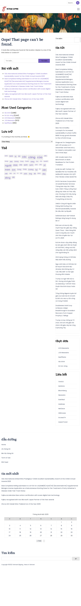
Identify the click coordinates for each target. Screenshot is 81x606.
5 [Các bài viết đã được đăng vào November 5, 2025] (30, 525)
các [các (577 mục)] (24, 156)
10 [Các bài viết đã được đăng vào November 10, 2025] (9, 529)
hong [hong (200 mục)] (21, 161)
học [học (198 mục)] (37, 161)
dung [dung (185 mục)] (6, 161)
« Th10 (39, 541)
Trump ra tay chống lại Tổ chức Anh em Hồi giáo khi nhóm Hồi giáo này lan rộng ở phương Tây (65, 324)
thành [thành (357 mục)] (7, 169)
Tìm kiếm (59, 38)
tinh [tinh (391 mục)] (13, 170)
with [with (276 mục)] (25, 174)
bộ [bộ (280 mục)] (19, 156)
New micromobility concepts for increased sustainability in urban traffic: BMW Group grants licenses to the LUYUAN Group (66, 133)
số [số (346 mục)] (45, 165)
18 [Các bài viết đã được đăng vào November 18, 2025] (20, 532)
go (76, 558)
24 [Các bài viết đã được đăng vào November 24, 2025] (10, 536)
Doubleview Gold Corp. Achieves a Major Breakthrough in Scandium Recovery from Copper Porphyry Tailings (65, 310)
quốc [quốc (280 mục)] (31, 165)
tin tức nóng (8, 115)
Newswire (61, 395)
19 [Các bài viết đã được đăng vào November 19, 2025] (30, 532)
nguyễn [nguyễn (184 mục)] (46, 161)
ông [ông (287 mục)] (30, 174)
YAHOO (61, 382)
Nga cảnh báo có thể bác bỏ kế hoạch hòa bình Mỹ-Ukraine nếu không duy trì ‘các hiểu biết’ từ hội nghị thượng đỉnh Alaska (66, 269)
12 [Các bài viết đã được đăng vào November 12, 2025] (30, 529)
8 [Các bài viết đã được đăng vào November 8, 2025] (61, 525)
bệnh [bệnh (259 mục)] (11, 156)
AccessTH (62, 417)
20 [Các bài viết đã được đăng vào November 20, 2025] (41, 532)
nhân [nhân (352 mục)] (15, 165)
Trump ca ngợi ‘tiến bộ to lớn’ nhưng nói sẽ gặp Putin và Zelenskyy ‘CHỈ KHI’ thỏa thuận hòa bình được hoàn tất (65, 284)
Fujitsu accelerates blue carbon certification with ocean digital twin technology (27, 90)
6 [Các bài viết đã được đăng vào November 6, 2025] (40, 525)
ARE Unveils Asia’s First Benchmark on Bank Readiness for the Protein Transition (65, 161)
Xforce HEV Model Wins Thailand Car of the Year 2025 (24, 99)
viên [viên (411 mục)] (44, 170)
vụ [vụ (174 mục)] (17, 173)
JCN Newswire (9, 120)
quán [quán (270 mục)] (26, 165)
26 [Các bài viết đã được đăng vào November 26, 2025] (30, 536)
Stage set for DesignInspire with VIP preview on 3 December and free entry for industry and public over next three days (66, 147)
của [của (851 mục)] (39, 157)
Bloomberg (62, 391)
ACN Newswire (9, 118)
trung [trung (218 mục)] (24, 169)
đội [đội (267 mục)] (13, 177)
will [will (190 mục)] (21, 173)
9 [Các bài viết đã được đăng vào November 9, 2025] (71, 525)
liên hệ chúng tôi (7, 453)
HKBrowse (62, 413)
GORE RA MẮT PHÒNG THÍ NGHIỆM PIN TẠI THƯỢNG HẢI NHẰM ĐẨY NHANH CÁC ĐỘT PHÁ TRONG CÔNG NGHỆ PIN (66, 173)
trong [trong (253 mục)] (19, 169)
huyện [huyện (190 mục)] (27, 161)
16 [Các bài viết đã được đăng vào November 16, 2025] (71, 529)
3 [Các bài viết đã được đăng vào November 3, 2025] (9, 525)
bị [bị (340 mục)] (15, 156)
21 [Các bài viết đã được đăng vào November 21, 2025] (51, 532)
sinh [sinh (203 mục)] (36, 164)
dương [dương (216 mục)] (16, 161)
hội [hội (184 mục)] (41, 161)
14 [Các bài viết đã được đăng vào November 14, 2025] (51, 529)
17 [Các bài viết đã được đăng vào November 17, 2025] (9, 532)
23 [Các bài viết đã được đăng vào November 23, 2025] (71, 532)
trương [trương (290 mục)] (30, 169)
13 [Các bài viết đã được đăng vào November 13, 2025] (40, 529)
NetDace (61, 409)
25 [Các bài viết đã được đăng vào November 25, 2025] (20, 536)
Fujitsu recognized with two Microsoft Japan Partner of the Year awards (27, 95)
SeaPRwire (8, 123)
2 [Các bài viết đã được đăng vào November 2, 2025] (71, 522)
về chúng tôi (5, 449)
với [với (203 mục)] (14, 173)
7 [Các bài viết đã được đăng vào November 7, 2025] (51, 525)
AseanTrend (62, 422)
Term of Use (5, 458)
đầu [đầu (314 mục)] (44, 174)
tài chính (7, 113)
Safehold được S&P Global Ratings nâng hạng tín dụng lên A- (66, 218)
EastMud (61, 399)
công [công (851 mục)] (31, 157)
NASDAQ (61, 386)
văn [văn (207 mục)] (10, 173)
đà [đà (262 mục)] (35, 174)
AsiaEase (61, 404)
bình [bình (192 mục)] (6, 156)
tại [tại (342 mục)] (36, 169)
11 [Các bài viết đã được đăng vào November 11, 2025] (20, 529)
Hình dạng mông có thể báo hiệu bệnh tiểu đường (66, 258)
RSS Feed (4, 462)
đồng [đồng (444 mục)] (7, 177)
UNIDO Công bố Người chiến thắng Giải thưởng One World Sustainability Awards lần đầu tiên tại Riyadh (66, 207)
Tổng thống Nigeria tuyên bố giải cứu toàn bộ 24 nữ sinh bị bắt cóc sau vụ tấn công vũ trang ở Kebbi (66, 297)
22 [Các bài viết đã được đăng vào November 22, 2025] (61, 532)
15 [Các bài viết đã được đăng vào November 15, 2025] (61, 529)
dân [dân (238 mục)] (11, 161)
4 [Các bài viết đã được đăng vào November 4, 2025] (20, 525)
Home (3, 445)
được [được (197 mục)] (39, 173)
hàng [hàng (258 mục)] (32, 162)
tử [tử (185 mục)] (39, 169)
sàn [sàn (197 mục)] (40, 164)
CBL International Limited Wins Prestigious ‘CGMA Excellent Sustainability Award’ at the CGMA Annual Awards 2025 (25, 75)
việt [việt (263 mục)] (6, 174)
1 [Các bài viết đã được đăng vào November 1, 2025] (61, 522)
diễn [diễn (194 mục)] (45, 156)
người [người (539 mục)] (8, 165)
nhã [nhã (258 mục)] (20, 165)
